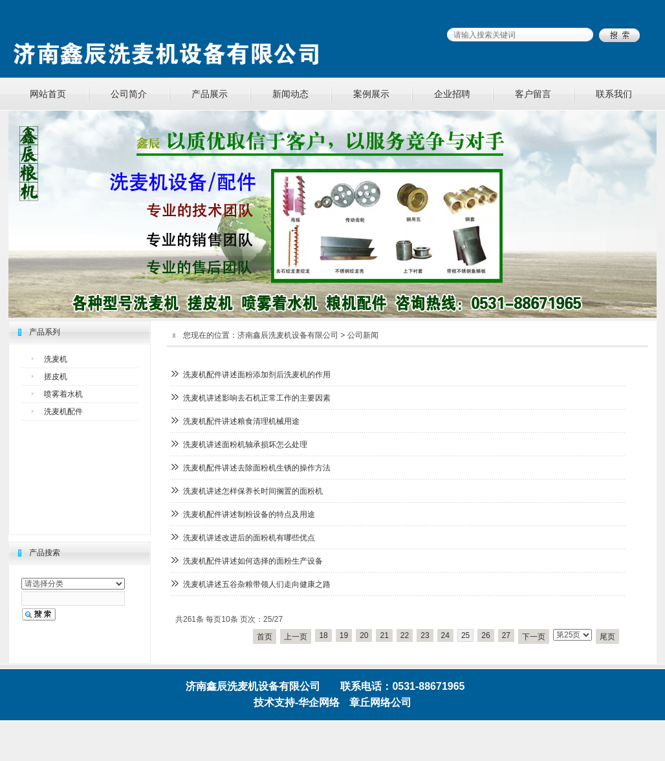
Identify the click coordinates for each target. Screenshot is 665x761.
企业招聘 (452, 94)
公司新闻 (362, 335)
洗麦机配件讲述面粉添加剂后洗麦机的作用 (257, 374)
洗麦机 (55, 359)
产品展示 (209, 94)
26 (485, 635)
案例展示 (371, 94)
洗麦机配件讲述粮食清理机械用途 (241, 421)
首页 (264, 636)
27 (506, 635)
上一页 (295, 636)
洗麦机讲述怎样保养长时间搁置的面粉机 (253, 491)
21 (384, 635)
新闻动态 (290, 94)
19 (344, 635)
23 (424, 635)
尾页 (607, 636)
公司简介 (129, 94)
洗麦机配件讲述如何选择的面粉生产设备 (253, 561)
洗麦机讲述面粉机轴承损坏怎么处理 (245, 444)
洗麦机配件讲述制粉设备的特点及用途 (249, 514)
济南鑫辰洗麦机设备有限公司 (287, 335)
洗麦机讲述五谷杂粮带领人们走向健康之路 (257, 584)
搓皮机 (55, 376)
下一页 (533, 636)
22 (404, 635)
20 (364, 635)
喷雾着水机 (63, 394)
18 (323, 635)
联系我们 (614, 94)
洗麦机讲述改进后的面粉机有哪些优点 (249, 537)
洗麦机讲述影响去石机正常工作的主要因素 (257, 398)
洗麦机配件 (63, 411)
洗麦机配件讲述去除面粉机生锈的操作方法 (257, 467)
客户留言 (533, 94)
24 (445, 635)
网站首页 (48, 94)
